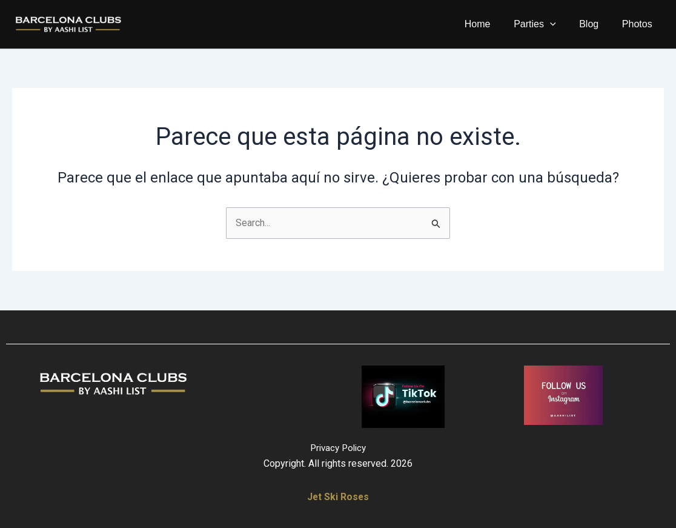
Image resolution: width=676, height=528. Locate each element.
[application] (560, 24)
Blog (595, 24)
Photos (639, 24)
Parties (545, 24)
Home (492, 24)
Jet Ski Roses (338, 497)
